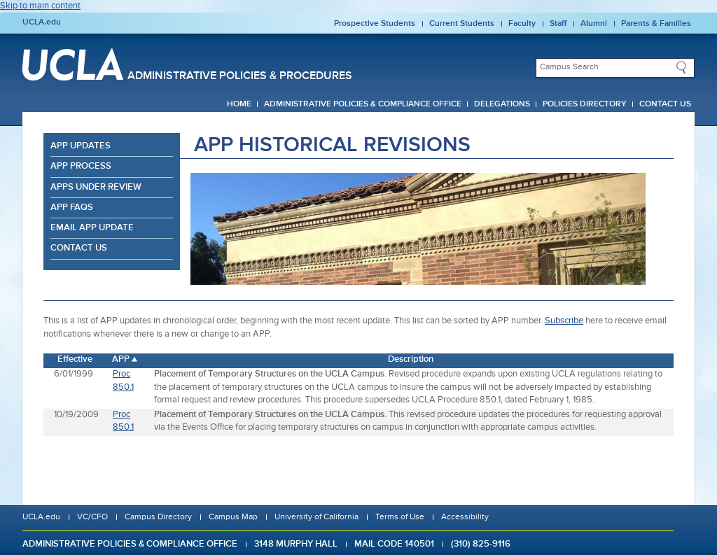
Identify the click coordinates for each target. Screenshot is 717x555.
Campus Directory (158, 517)
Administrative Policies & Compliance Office (362, 104)
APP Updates (80, 145)
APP (121, 359)
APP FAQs (71, 207)
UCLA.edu (41, 22)
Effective (74, 359)
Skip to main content (40, 5)
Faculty (522, 24)
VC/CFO (92, 517)
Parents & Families (656, 24)
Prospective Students (374, 24)
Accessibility (465, 517)
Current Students (461, 24)
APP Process (80, 166)
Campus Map (233, 517)
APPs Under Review (95, 187)
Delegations (502, 104)
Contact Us (665, 104)
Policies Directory (585, 104)
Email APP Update (92, 227)
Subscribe (564, 320)
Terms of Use (399, 517)
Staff (558, 24)
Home (239, 104)
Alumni (593, 24)
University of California (316, 517)
